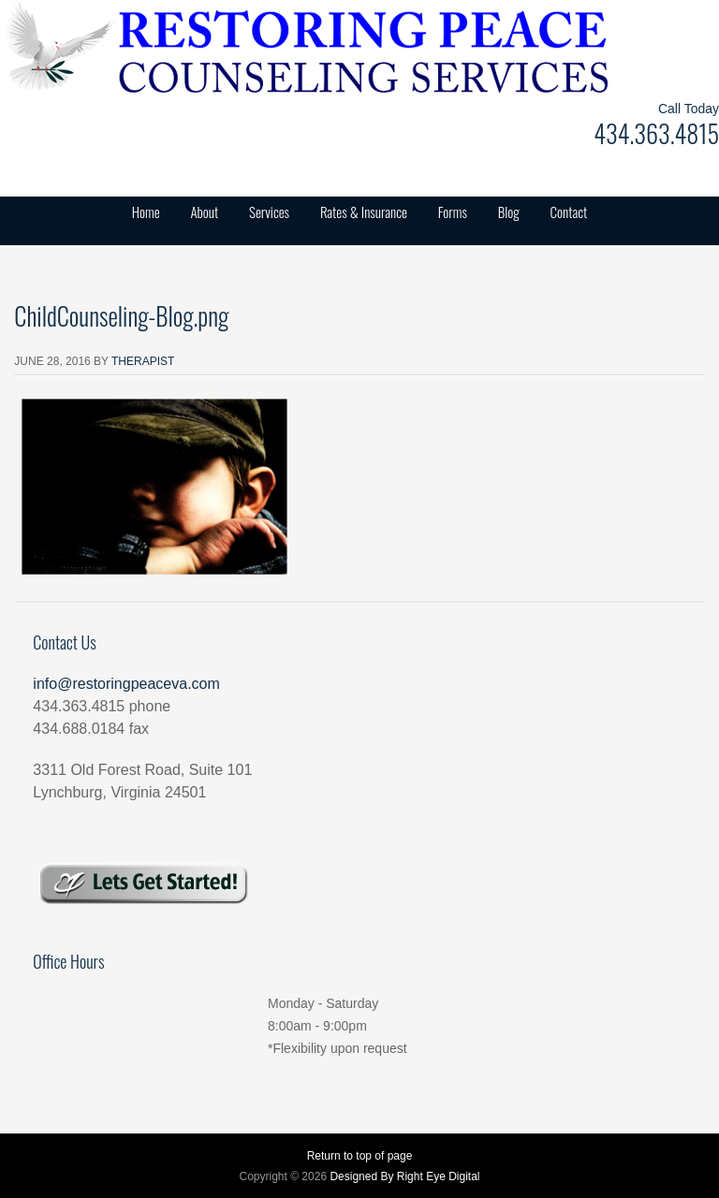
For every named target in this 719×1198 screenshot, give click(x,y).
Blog (509, 211)
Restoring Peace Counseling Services (187, 47)
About (204, 211)
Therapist (142, 361)
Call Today (688, 108)
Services (269, 211)
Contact (569, 211)
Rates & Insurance (363, 211)
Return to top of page (360, 1155)
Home (146, 211)
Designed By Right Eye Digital (404, 1176)
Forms (452, 211)
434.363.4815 (656, 133)
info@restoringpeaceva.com (126, 684)
